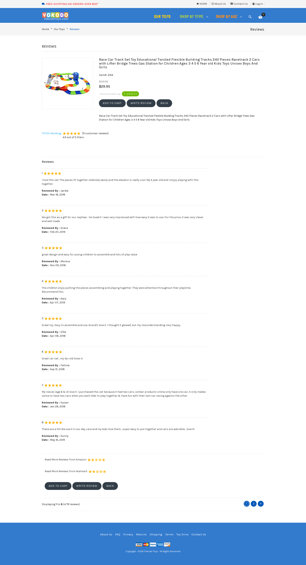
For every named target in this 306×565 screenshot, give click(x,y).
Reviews (75, 29)
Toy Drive (182, 534)
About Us (218, 3)
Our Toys (59, 29)
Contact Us (239, 3)
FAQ (117, 534)
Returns (141, 534)
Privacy (128, 534)
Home (201, 3)
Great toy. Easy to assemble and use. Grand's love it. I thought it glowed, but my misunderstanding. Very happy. (111, 325)
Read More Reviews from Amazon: (75, 459)
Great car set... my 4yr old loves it (62, 358)
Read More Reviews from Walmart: (75, 471)
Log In (257, 3)
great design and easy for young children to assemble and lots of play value (89, 254)
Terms (169, 534)
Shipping (156, 534)
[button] (112, 103)
